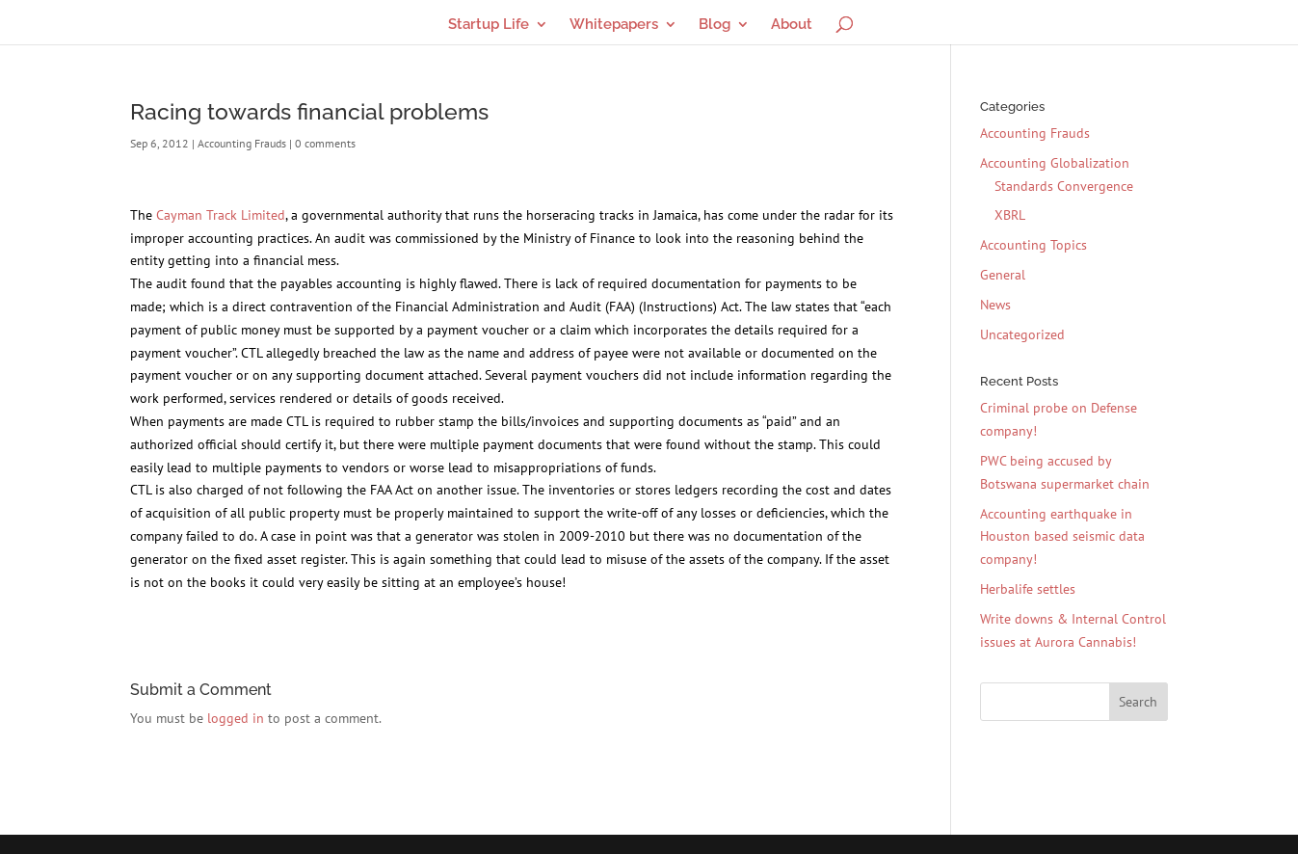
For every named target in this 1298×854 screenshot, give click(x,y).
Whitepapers (614, 25)
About (791, 25)
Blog (714, 25)
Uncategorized (1022, 334)
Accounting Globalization (1054, 163)
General (1002, 274)
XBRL (1009, 215)
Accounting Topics (1033, 245)
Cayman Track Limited (220, 215)
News (995, 304)
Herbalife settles (1027, 589)
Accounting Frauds (242, 143)
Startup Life (488, 25)
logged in (235, 718)
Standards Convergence (1063, 186)
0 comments (325, 143)
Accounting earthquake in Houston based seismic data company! (1062, 537)
